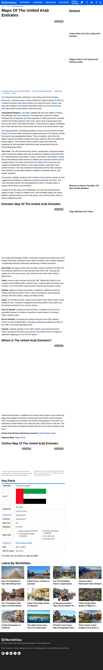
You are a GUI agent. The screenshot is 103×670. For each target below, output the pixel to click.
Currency (7, 543)
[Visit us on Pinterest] (15, 653)
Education (63, 2)
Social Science (75, 2)
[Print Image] (59, 21)
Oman (54, 103)
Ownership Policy (63, 648)
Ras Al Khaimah (10, 133)
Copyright (22, 648)
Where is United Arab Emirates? (42, 91)
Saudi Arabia (27, 103)
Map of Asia (20, 437)
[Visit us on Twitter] (11, 653)
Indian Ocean (45, 332)
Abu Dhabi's (52, 157)
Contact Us (9, 648)
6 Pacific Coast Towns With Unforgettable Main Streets (63, 627)
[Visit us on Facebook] (7, 653)
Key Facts (7, 93)
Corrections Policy (51, 648)
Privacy (16, 648)
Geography (51, 2)
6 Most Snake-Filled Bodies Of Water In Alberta (87, 605)
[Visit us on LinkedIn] (19, 653)
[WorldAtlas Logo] (10, 2)
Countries (38, 2)
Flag (14, 93)
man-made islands (37, 165)
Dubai (12, 168)
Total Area (7, 515)
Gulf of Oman (33, 177)
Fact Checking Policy (39, 648)
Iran (44, 106)
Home (3, 648)
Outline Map (58, 91)
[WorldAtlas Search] (100, 2)
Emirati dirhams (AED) (24, 543)
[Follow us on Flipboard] (3, 653)
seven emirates (23, 116)
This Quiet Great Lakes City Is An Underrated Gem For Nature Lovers (37, 627)
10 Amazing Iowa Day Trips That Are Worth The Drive (64, 605)
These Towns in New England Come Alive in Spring (88, 627)
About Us (29, 648)
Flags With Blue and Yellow (81, 212)
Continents (25, 2)
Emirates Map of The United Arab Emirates (17, 91)
